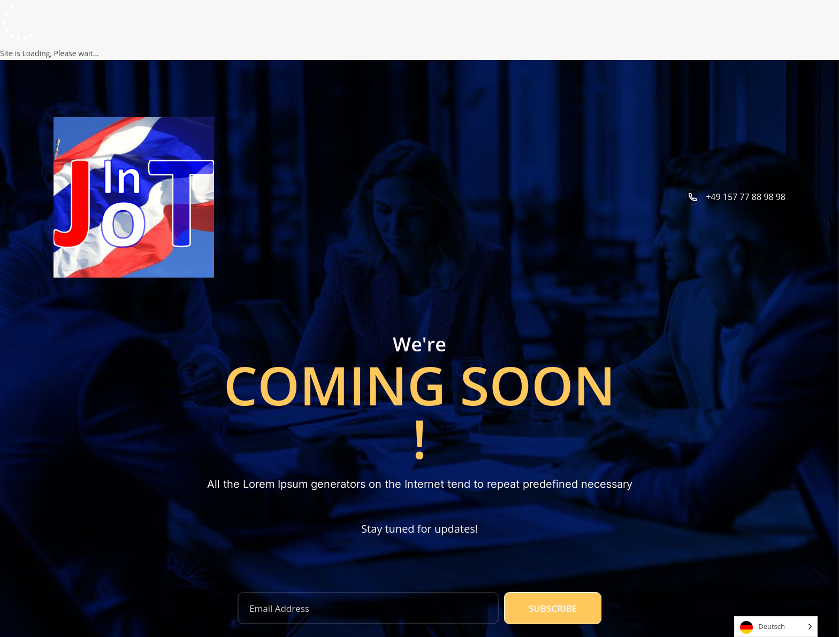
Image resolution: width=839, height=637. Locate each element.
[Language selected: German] (776, 626)
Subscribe (553, 608)
